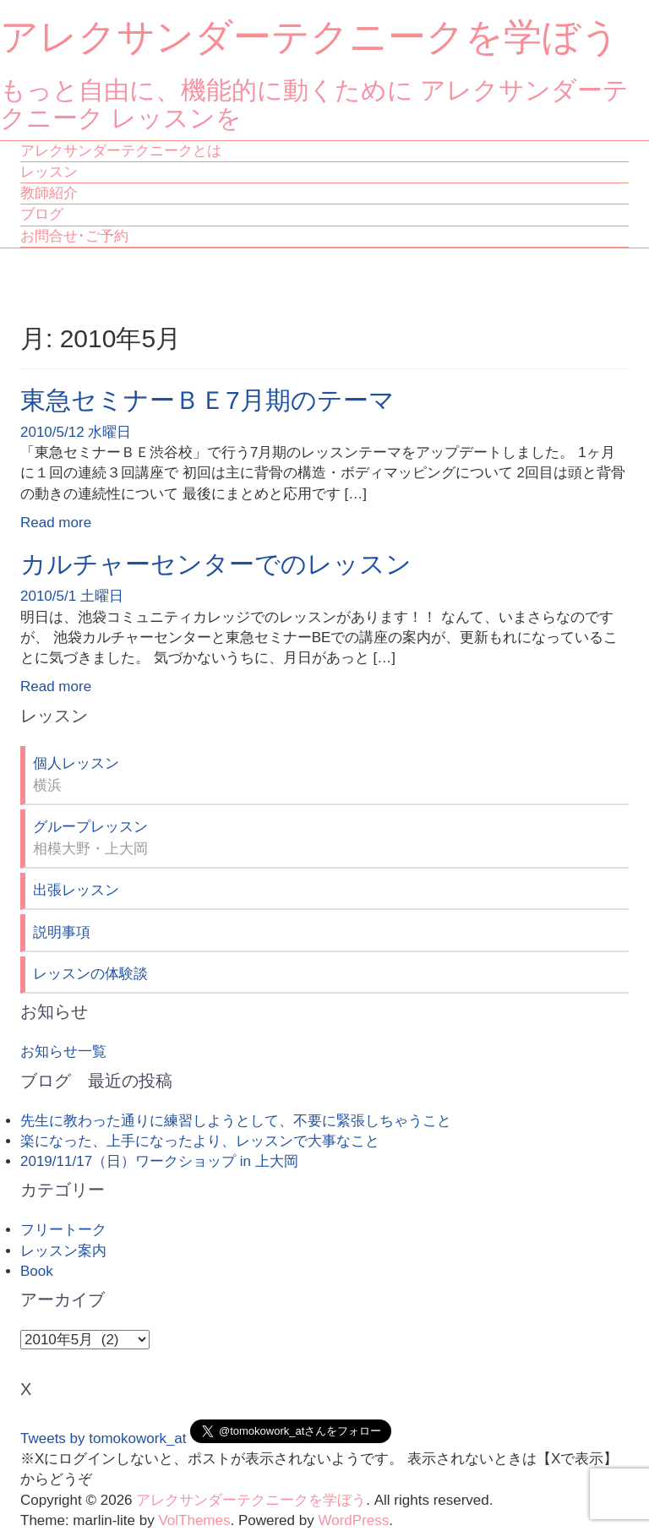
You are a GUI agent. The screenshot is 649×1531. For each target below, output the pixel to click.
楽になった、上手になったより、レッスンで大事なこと (199, 1141)
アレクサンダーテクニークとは (120, 151)
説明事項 (61, 932)
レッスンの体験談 (90, 974)
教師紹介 (49, 193)
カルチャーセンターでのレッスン (216, 564)
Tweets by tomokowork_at (103, 1438)
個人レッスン (76, 763)
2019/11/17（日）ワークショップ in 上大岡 (159, 1161)
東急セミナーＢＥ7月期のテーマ (207, 400)
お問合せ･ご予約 (74, 236)
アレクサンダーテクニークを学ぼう (309, 37)
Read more (55, 523)
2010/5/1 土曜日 (71, 596)
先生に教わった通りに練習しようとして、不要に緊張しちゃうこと (235, 1121)
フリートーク (63, 1230)
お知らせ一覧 (63, 1051)
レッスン (49, 172)
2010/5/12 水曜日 (75, 432)
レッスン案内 (63, 1251)
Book (36, 1271)
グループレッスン (90, 827)
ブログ (41, 214)
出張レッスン (76, 890)
